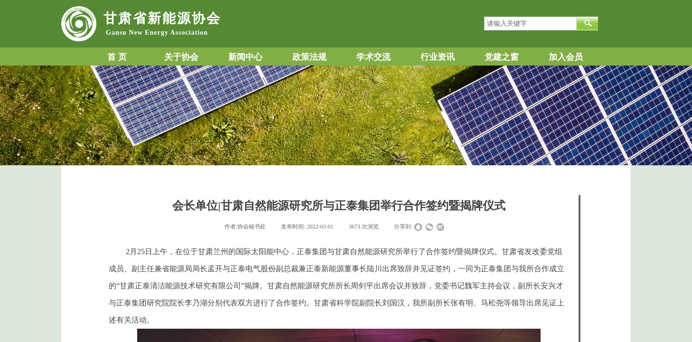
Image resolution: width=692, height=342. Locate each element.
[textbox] (530, 23)
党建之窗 (502, 57)
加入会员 (566, 57)
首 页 (117, 57)
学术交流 (373, 57)
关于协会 (181, 57)
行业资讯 (438, 57)
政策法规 (309, 57)
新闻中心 (245, 57)
